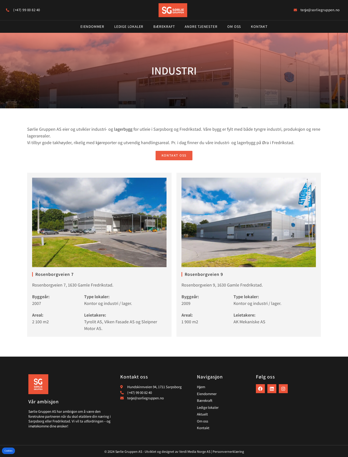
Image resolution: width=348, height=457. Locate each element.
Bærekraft (164, 26)
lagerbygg (123, 129)
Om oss (234, 26)
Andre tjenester (201, 26)
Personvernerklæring (228, 451)
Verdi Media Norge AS (194, 451)
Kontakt (259, 26)
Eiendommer (92, 26)
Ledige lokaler (128, 26)
